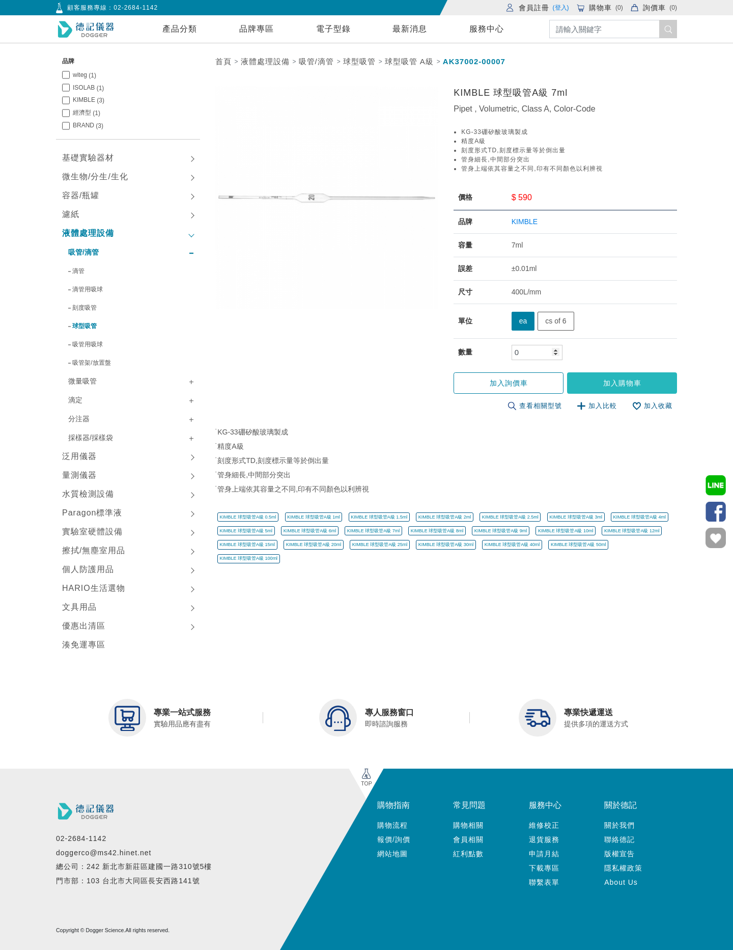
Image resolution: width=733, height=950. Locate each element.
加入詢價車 (510, 383)
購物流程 (392, 825)
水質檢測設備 (88, 494)
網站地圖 (392, 854)
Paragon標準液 (92, 512)
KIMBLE (88, 100)
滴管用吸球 (87, 289)
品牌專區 (256, 28)
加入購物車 (622, 383)
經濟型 (86, 113)
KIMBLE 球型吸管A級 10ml (566, 530)
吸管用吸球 (87, 344)
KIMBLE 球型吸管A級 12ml (632, 530)
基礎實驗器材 (88, 157)
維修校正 (544, 825)
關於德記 (620, 805)
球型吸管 (84, 326)
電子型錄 (333, 28)
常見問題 (469, 805)
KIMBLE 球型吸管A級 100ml (249, 558)
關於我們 (619, 825)
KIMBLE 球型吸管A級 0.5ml (248, 517)
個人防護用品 (88, 569)
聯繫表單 (544, 882)
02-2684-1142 (136, 7)
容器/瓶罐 (80, 195)
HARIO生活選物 (93, 588)
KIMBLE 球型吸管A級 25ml (380, 544)
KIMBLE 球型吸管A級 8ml (437, 530)
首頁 (223, 61)
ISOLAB (88, 88)
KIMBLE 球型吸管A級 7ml (373, 530)
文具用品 (79, 607)
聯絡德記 (619, 839)
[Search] (613, 29)
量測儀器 (79, 475)
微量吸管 (82, 381)
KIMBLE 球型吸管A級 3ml (575, 517)
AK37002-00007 (474, 61)
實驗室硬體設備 (92, 531)
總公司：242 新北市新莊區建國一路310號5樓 (134, 866)
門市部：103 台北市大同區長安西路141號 (128, 881)
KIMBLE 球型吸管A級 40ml (512, 544)
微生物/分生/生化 (95, 176)
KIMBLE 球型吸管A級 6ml (310, 530)
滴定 (75, 400)
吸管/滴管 (83, 252)
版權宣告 (619, 854)
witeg (84, 75)
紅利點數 (468, 854)
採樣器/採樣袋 (90, 437)
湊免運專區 (83, 644)
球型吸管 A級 (409, 61)
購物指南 (393, 805)
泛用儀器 (79, 456)
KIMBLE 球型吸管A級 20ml (314, 544)
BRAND (88, 125)
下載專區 (544, 868)
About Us (621, 882)
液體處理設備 (88, 233)
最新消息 (409, 28)
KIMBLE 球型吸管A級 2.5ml (510, 517)
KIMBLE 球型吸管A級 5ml (246, 530)
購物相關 (468, 825)
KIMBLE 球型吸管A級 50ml (578, 544)
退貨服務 (544, 839)
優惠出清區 (83, 625)
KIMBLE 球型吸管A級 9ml (500, 530)
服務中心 (486, 28)
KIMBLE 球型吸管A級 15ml (247, 544)
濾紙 (70, 214)
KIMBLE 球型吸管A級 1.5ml (379, 517)
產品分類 (179, 28)
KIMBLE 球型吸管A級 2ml (444, 517)
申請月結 (544, 854)
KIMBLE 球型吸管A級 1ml (313, 517)
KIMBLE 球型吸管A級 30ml (446, 544)
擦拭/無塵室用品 (93, 550)
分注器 (79, 419)
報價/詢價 (393, 839)
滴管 (78, 271)
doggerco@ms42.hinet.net (103, 853)
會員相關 (468, 839)
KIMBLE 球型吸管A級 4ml (639, 517)
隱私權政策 (623, 868)
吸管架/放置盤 (91, 362)
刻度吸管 (84, 307)
